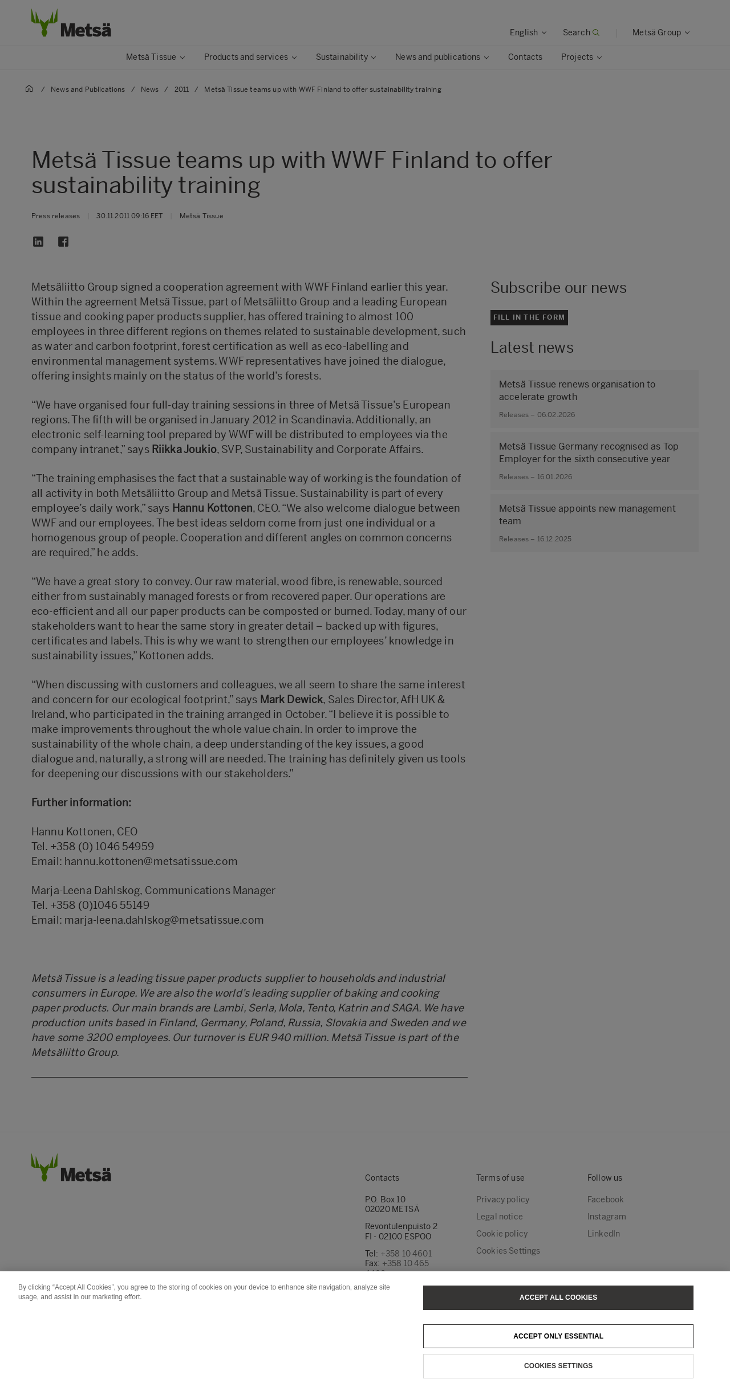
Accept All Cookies (558, 1310)
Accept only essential (558, 1348)
